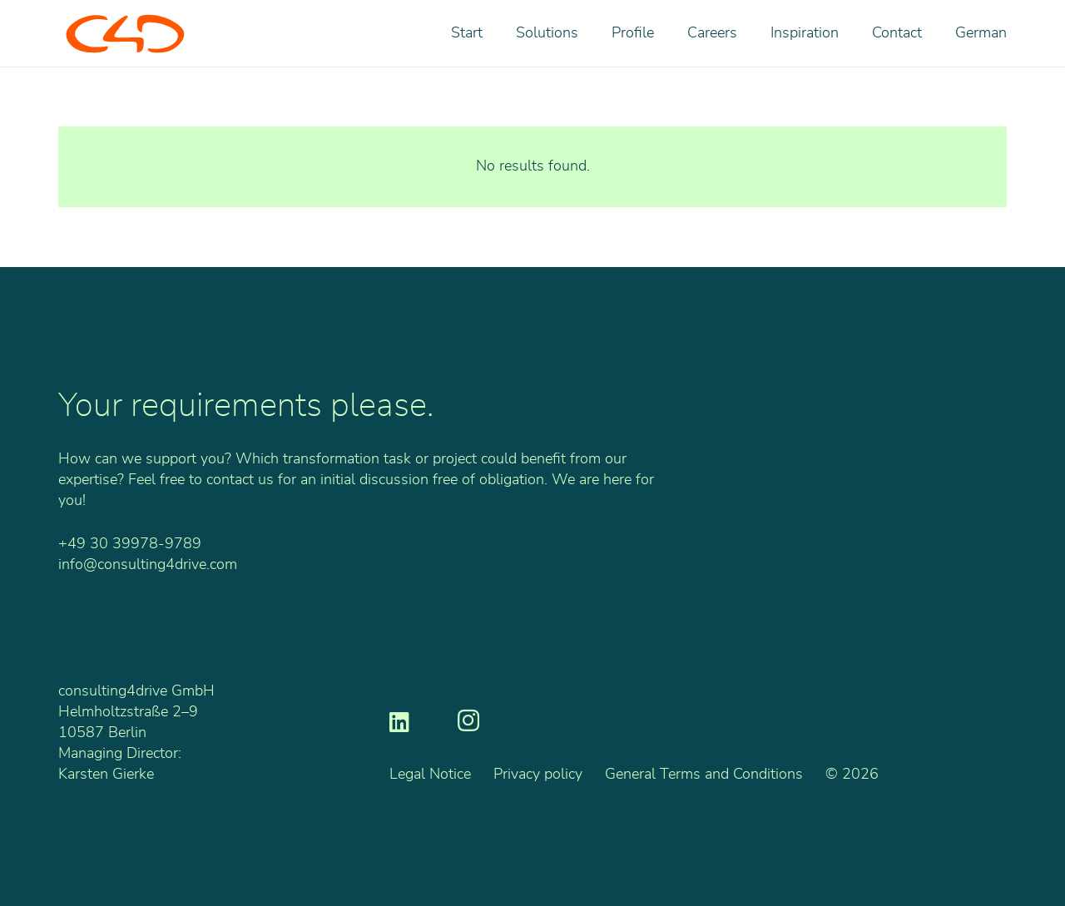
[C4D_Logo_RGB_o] (125, 34)
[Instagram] (468, 721)
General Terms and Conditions (704, 774)
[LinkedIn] (399, 721)
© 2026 (852, 774)
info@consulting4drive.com (147, 564)
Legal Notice (430, 774)
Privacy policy (537, 774)
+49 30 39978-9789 (129, 544)
